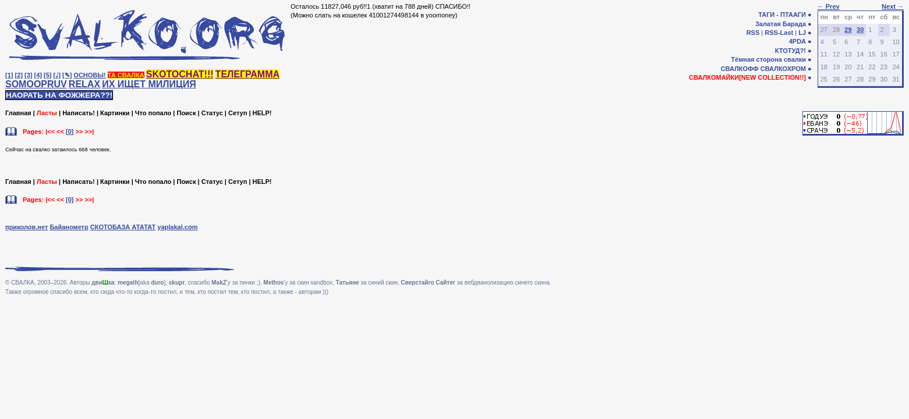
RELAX (84, 84)
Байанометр (68, 226)
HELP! (262, 112)
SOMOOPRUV (36, 84)
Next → (893, 6)
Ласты (47, 112)
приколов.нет (26, 226)
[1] (9, 75)
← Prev (829, 6)
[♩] (57, 75)
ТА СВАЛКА (126, 75)
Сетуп (237, 112)
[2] (19, 75)
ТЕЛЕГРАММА (247, 74)
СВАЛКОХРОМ (783, 68)
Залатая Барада (780, 23)
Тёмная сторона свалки (768, 59)
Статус (212, 112)
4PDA (797, 41)
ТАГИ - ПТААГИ (782, 14)
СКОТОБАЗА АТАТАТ (123, 226)
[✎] (67, 75)
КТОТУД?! (790, 50)
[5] (47, 75)
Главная (18, 112)
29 (847, 29)
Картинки (115, 112)
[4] (38, 75)
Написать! (78, 112)
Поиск (186, 112)
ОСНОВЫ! (89, 75)
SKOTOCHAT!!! (180, 74)
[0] (69, 131)
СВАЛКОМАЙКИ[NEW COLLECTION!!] (747, 77)
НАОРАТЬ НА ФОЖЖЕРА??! (59, 95)
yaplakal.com (177, 226)
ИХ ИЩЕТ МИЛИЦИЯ (149, 84)
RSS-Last (779, 32)
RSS (753, 32)
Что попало (153, 112)
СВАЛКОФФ (740, 68)
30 (860, 29)
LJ (802, 32)
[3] (28, 75)
